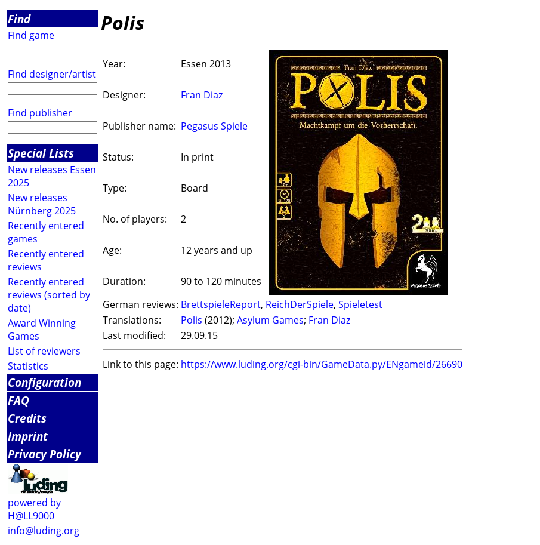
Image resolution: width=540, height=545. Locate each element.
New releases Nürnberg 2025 (42, 204)
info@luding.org (43, 530)
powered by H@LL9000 (34, 509)
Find (19, 19)
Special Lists (41, 153)
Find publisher (40, 112)
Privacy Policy (44, 454)
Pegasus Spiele (214, 126)
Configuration (44, 382)
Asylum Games (270, 320)
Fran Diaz (202, 94)
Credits (27, 418)
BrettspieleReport (221, 304)
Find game (31, 35)
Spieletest (360, 304)
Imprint (28, 436)
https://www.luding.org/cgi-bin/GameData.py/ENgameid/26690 (321, 364)
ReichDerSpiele (300, 304)
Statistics (28, 365)
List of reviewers (44, 351)
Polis (191, 320)
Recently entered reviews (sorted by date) (49, 295)
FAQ (18, 400)
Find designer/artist (52, 74)
